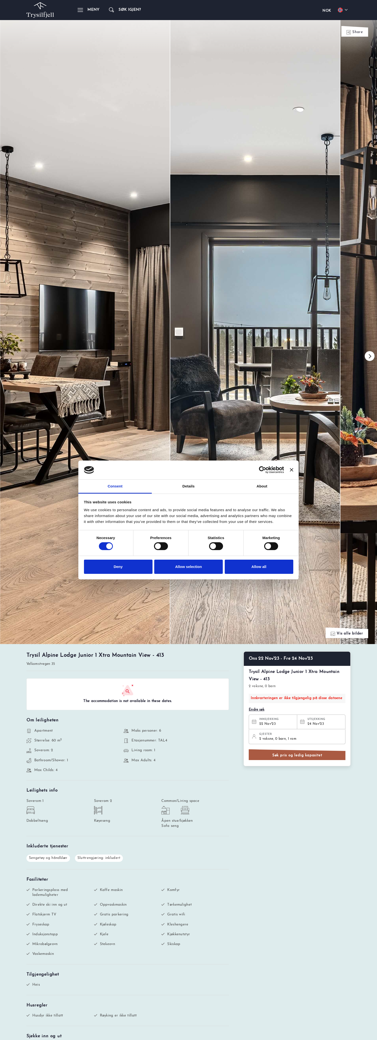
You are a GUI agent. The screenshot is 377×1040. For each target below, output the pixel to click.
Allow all (258, 567)
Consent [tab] (115, 486)
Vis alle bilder (347, 634)
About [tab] (262, 486)
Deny (118, 567)
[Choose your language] (343, 10)
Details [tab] (188, 486)
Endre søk (256, 710)
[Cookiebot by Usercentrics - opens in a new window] (262, 470)
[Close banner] (291, 470)
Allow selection (188, 567)
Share (354, 32)
